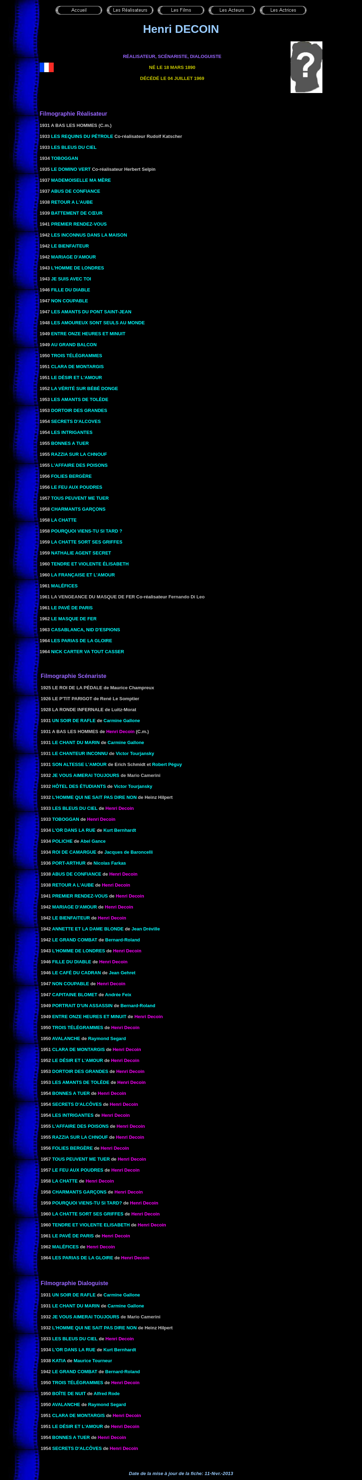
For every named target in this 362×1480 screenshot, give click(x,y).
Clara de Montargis (78, 1049)
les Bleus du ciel (75, 808)
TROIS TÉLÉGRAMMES (76, 355)
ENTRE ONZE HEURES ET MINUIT (87, 333)
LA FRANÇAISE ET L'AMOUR (82, 575)
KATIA (59, 1360)
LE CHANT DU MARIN (76, 742)
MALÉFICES (64, 585)
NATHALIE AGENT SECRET (81, 553)
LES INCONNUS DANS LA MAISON (88, 235)
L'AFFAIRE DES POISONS (78, 465)
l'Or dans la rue (74, 830)
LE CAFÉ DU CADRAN (76, 972)
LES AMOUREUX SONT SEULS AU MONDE (97, 322)
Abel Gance (93, 841)
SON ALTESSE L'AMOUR (79, 764)
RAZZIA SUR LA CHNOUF (78, 454)
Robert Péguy (167, 764)
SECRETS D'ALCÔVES (77, 1104)
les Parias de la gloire (82, 1257)
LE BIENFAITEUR (69, 246)
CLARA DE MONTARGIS (77, 366)
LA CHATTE (63, 520)
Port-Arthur (69, 863)
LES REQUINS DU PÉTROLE (82, 136)
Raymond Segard (107, 1038)
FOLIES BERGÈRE (71, 476)
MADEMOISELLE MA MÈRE (80, 180)
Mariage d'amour (74, 907)
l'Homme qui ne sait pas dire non (94, 797)
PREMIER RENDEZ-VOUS (78, 224)
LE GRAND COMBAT (75, 939)
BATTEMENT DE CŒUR (76, 213)
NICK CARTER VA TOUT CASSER (87, 651)
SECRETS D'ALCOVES (75, 421)
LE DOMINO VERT (71, 169)
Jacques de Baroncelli (128, 852)
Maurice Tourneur (93, 1360)
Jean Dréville (146, 928)
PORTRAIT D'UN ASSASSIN (82, 1005)
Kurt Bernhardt (119, 830)
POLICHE (62, 841)
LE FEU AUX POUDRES (77, 487)
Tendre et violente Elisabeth (91, 1224)
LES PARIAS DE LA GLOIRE (81, 640)
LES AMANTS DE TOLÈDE (80, 399)
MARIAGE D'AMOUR (73, 257)
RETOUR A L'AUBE (71, 202)
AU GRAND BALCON (73, 344)
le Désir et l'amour (77, 1060)
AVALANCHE (66, 1038)
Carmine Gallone (122, 720)
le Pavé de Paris (73, 1235)
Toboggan (65, 819)
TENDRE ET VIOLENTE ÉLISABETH (90, 564)
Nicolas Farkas (110, 863)
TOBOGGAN (64, 158)
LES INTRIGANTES (72, 432)
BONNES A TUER (69, 443)
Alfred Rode (107, 1393)
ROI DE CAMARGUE (74, 852)
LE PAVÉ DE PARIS (72, 607)
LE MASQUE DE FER (74, 618)
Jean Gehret (122, 972)
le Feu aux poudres (78, 1170)
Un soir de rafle (74, 720)
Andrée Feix (118, 994)
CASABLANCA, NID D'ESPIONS (85, 629)
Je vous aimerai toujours (85, 775)
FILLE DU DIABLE (70, 289)
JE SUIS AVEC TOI (71, 279)
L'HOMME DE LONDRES (77, 268)
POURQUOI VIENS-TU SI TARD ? (86, 531)
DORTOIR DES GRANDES (78, 410)
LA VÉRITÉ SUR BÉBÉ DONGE (84, 388)
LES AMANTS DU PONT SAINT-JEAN (91, 311)
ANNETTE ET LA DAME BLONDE (87, 928)
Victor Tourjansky (135, 753)
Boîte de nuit (69, 1393)
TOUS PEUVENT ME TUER (80, 498)
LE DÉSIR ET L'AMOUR (76, 377)
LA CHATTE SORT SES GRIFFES (87, 542)
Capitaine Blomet (75, 994)
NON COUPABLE (69, 300)
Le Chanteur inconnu (80, 753)
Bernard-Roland (122, 939)
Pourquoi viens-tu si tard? (87, 1203)
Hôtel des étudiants (79, 786)
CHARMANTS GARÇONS (77, 509)
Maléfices (65, 1246)
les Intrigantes (73, 1115)
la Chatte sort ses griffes (88, 1214)
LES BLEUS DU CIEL (74, 147)
